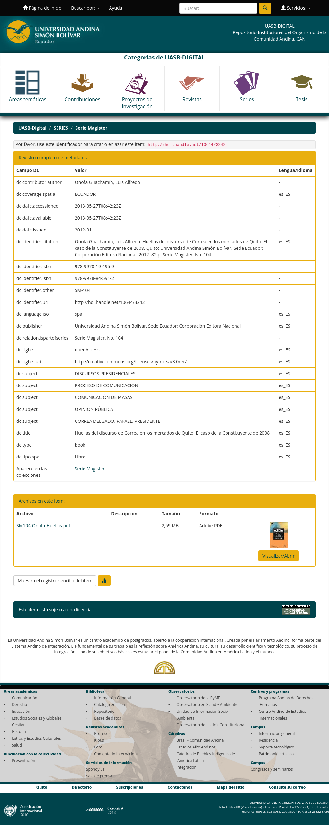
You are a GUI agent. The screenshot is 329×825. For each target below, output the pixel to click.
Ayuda (115, 8)
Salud (17, 745)
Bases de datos (107, 718)
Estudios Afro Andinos (196, 746)
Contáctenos (180, 787)
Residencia (268, 740)
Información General (112, 697)
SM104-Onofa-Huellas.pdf (43, 525)
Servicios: (296, 8)
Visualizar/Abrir (278, 556)
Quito (41, 787)
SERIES (61, 128)
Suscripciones (129, 787)
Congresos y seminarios (272, 769)
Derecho (19, 704)
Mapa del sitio (231, 787)
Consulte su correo (287, 787)
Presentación (23, 760)
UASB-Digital (32, 128)
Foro (98, 746)
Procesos (102, 733)
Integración (186, 767)
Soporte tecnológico (276, 746)
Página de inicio (42, 8)
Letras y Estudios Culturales (36, 738)
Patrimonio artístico (276, 753)
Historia (19, 731)
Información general (277, 733)
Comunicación (24, 697)
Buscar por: (85, 8)
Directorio (82, 787)
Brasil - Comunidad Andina (200, 740)
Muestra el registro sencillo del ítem (55, 580)
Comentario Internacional (117, 753)
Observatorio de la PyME (198, 697)
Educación (21, 711)
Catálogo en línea (109, 704)
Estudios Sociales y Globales (36, 718)
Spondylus (95, 769)
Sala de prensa (99, 775)
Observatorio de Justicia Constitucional (210, 724)
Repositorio (104, 711)
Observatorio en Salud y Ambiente (206, 704)
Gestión (19, 724)
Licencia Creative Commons (121, 609)
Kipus (99, 740)
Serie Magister (91, 128)
